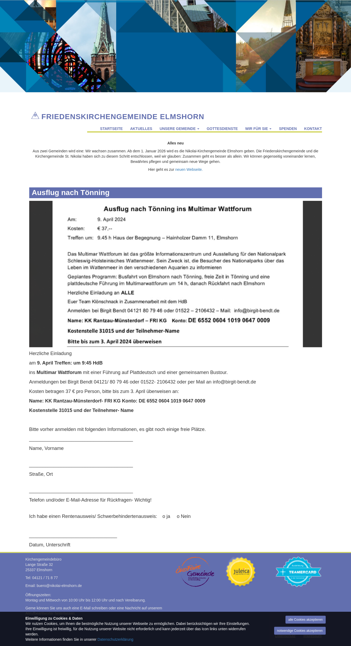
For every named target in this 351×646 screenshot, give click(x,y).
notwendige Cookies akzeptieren (300, 631)
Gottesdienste (222, 129)
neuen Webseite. (189, 169)
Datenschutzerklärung (115, 639)
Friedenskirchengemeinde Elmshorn (122, 116)
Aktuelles (141, 129)
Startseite (111, 129)
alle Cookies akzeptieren (305, 619)
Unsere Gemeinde (179, 129)
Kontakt (313, 129)
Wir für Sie (258, 129)
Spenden (288, 129)
